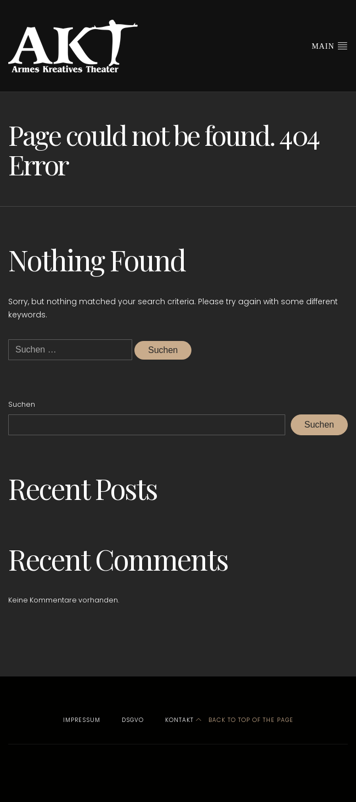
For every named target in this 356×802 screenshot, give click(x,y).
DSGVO (133, 720)
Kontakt (179, 720)
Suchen (21, 404)
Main (330, 45)
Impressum (81, 720)
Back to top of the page (244, 720)
